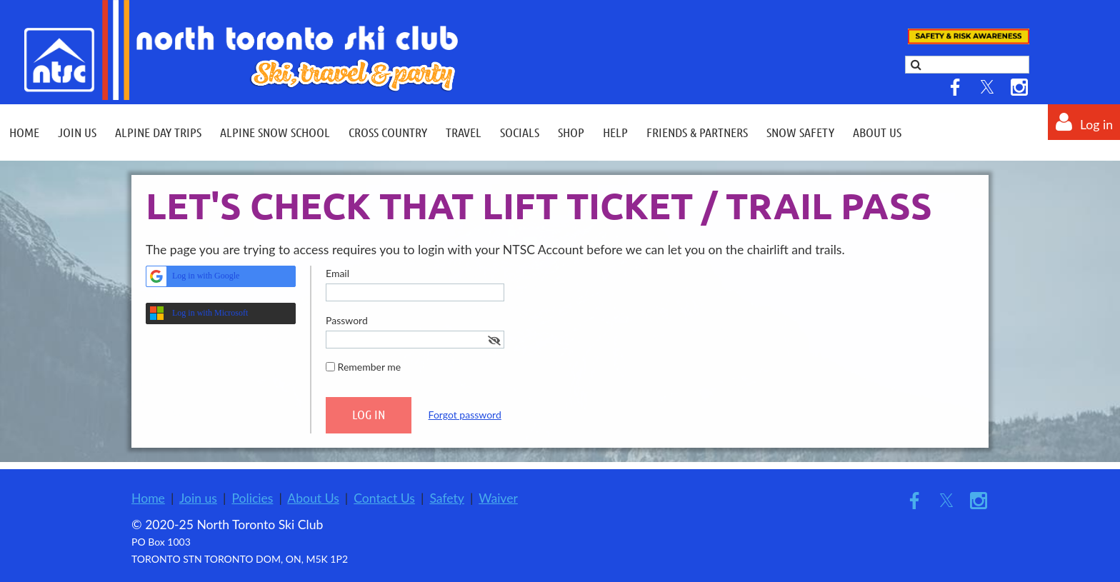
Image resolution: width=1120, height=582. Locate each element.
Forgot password (465, 414)
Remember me (369, 367)
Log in (1096, 124)
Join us (198, 498)
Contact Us (384, 498)
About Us (313, 498)
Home (148, 498)
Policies (252, 498)
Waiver (498, 498)
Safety (446, 498)
